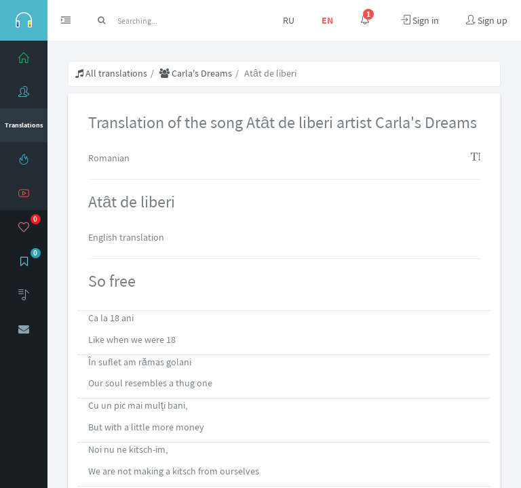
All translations (111, 73)
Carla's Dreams (195, 73)
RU (288, 20)
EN (327, 20)
